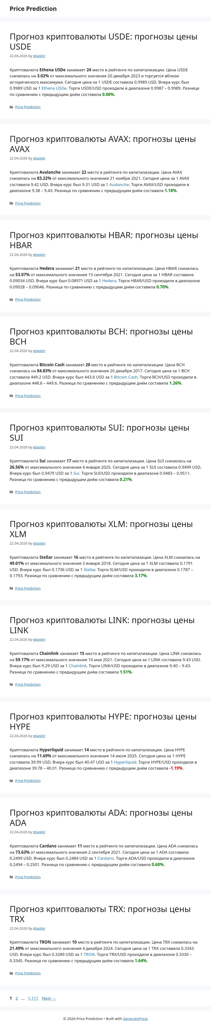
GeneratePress (135, 1018)
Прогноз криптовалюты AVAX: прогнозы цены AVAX (103, 143)
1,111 (33, 998)
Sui (76, 473)
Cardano (105, 858)
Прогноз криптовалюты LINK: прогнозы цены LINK (102, 625)
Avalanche (119, 184)
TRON (89, 954)
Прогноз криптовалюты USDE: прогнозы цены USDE (104, 41)
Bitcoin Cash (126, 377)
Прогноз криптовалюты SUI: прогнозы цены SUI (100, 432)
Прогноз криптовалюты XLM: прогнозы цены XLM (101, 529)
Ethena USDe (54, 88)
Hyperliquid (125, 762)
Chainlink (78, 665)
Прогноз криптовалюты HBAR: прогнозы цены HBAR (104, 240)
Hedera (109, 280)
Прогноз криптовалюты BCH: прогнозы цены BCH (101, 336)
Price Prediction (33, 8)
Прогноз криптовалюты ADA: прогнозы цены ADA (101, 817)
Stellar (89, 569)
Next (49, 998)
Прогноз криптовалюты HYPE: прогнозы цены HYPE (103, 721)
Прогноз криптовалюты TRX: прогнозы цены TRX (100, 914)
